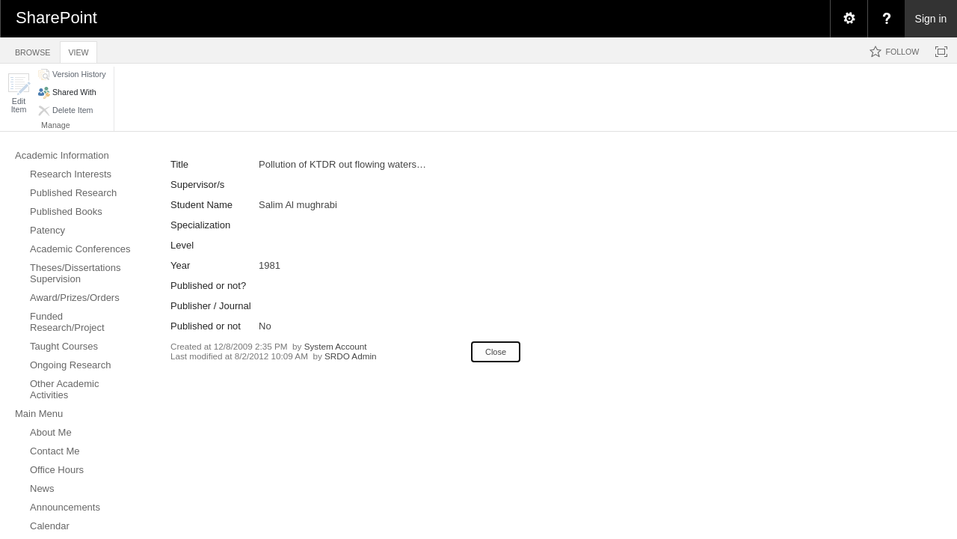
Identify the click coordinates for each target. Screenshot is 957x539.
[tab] (32, 49)
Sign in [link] (931, 19)
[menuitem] (848, 18)
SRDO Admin (350, 356)
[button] (18, 93)
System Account (335, 346)
